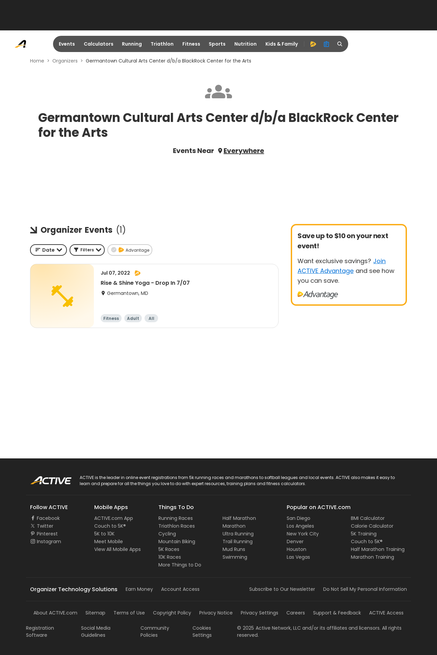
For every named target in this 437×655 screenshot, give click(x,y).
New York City (303, 533)
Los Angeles (300, 526)
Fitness (191, 44)
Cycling (167, 533)
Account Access (180, 589)
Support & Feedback (337, 612)
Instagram (49, 541)
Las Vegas (298, 557)
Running (132, 44)
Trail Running (238, 541)
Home (37, 60)
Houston (296, 549)
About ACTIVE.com (55, 612)
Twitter (45, 526)
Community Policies (154, 631)
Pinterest (47, 533)
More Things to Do (179, 564)
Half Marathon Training (378, 549)
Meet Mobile (108, 541)
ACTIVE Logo (44, 478)
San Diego (298, 518)
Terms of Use (129, 612)
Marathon (234, 526)
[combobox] (48, 250)
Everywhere (244, 150)
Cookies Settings (202, 631)
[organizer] (326, 44)
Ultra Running (238, 533)
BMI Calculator (368, 518)
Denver (295, 541)
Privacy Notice (216, 612)
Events (67, 44)
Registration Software (40, 631)
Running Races (175, 518)
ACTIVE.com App (113, 518)
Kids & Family (281, 44)
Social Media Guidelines (95, 631)
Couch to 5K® (110, 526)
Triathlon (162, 44)
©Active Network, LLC (269, 628)
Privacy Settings (259, 612)
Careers (295, 612)
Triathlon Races (176, 526)
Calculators (98, 44)
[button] (87, 250)
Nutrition (245, 44)
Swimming (235, 557)
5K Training (364, 533)
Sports (217, 44)
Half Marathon (239, 518)
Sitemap (95, 612)
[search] (340, 44)
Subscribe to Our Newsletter (282, 589)
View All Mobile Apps (117, 549)
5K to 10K (104, 533)
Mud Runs (234, 549)
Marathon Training (372, 557)
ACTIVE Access (386, 612)
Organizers (65, 60)
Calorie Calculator (372, 526)
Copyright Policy (172, 612)
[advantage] (313, 44)
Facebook (48, 518)
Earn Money (139, 589)
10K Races (169, 557)
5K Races (168, 549)
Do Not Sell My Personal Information (365, 589)
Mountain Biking (176, 541)
